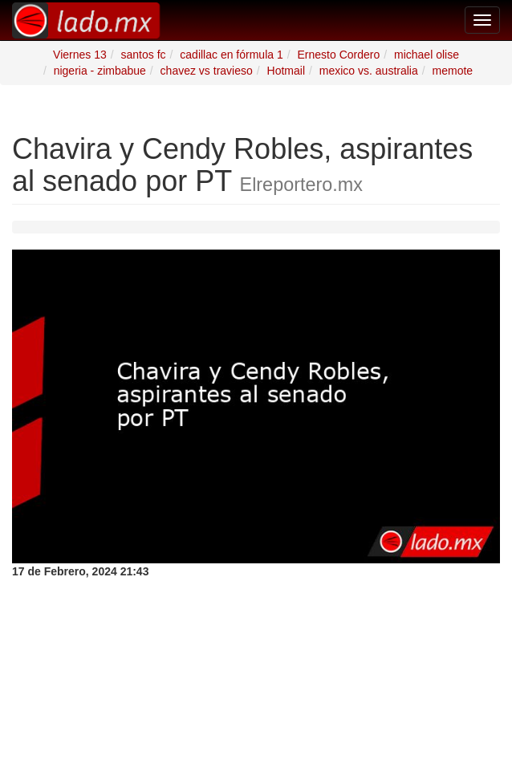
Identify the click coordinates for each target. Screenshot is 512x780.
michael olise (426, 54)
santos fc (143, 54)
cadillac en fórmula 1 (231, 54)
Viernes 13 (80, 54)
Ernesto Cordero (339, 54)
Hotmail (286, 70)
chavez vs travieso (207, 70)
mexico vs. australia (368, 70)
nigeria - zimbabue (100, 70)
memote (453, 70)
